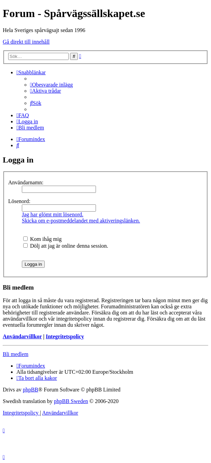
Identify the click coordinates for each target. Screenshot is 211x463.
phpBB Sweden (71, 401)
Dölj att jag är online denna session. (65, 246)
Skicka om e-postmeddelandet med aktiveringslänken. (81, 220)
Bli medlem (15, 354)
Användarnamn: (25, 182)
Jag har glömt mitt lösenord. (52, 214)
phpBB (30, 389)
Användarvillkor (22, 336)
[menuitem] (51, 85)
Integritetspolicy (65, 336)
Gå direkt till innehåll (26, 42)
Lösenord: (19, 201)
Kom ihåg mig (42, 239)
